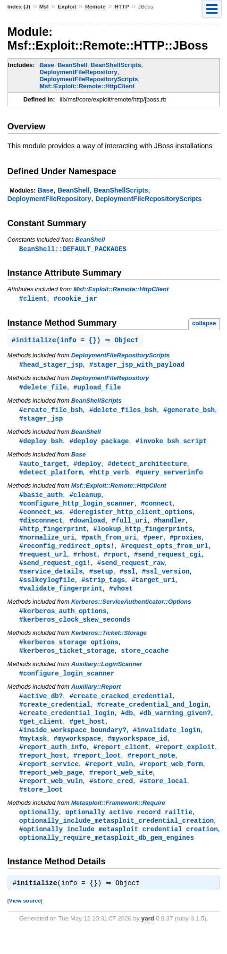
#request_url (43, 562)
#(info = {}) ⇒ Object (77, 341)
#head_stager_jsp (51, 366)
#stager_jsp (41, 421)
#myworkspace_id (137, 753)
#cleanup (85, 499)
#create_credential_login (67, 726)
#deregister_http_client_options (131, 517)
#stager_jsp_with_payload (137, 366)
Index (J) (19, 6)
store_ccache (144, 662)
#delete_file (43, 389)
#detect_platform (51, 476)
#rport (115, 562)
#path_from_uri (109, 544)
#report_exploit (185, 762)
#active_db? (41, 708)
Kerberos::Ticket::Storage (109, 644)
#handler (169, 526)
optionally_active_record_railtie (128, 830)
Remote (95, 6)
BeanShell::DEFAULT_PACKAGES (72, 249)
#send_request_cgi (168, 562)
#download (87, 526)
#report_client (121, 762)
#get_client (41, 735)
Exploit (67, 6)
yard (147, 939)
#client (33, 299)
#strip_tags (103, 589)
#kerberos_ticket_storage (67, 662)
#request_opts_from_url (164, 553)
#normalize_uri (47, 544)
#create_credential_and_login (153, 717)
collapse (204, 324)
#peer (153, 544)
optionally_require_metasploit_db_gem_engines (106, 857)
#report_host (43, 771)
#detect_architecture (147, 467)
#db (127, 726)
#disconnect (41, 526)
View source (25, 922)
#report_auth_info (53, 762)
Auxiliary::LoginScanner (106, 676)
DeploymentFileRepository (79, 72)
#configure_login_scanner (67, 685)
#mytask (33, 753)
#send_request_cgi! (55, 571)
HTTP (122, 6)
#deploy (87, 467)
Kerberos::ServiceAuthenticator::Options (131, 612)
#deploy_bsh (41, 444)
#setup (101, 580)
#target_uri (153, 589)
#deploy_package (99, 444)
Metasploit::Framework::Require (118, 821)
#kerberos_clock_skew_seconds (75, 630)
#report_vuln (109, 780)
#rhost (85, 562)
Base (47, 64)
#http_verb (109, 476)
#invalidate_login (167, 744)
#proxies (185, 544)
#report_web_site (121, 789)
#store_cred (111, 798)
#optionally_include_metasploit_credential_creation (118, 848)
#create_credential (55, 717)
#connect (156, 508)
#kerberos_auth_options (63, 621)
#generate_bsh (189, 412)
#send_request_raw (131, 571)
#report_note (151, 771)
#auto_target (43, 467)
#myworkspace (77, 753)
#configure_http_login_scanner (77, 508)
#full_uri (129, 526)
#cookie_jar (75, 299)
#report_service (49, 780)
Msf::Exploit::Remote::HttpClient (87, 86)
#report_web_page (51, 789)
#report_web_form (171, 780)
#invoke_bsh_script (171, 444)
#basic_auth (41, 499)
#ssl (127, 580)
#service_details (51, 580)
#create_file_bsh (51, 412)
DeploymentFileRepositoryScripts (89, 79)
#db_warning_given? (175, 726)
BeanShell (72, 64)
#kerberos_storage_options (68, 653)
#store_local (163, 798)
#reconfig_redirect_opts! (67, 553)
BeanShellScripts (116, 64)
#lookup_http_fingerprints (142, 535)
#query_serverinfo (169, 476)
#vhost (121, 598)
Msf (44, 6)
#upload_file (97, 389)
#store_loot (41, 807)
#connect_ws (41, 517)
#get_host (87, 735)
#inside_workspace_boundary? (72, 744)
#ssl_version (166, 580)
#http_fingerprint (53, 535)
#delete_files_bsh (123, 412)
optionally (39, 830)
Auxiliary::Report (96, 699)
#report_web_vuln (51, 798)
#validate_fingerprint (61, 598)
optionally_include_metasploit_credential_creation (116, 839)
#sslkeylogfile (47, 589)
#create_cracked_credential (121, 708)
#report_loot (97, 771)
